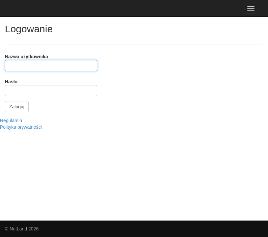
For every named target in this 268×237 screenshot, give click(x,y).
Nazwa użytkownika (26, 56)
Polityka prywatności (21, 127)
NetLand (18, 228)
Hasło (11, 81)
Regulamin (11, 120)
